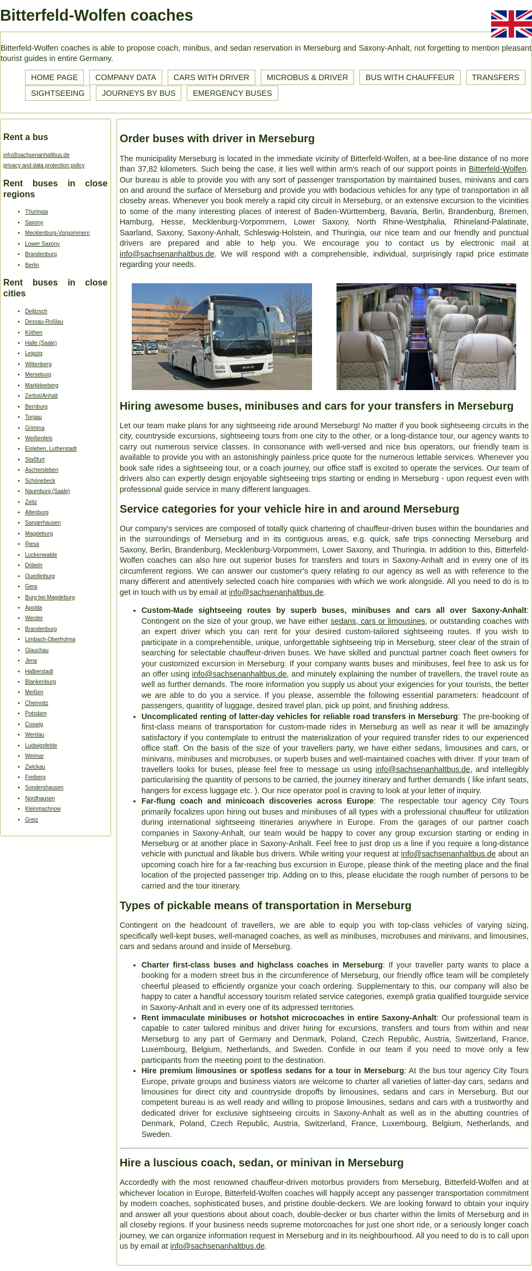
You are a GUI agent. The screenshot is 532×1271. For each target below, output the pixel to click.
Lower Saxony (42, 244)
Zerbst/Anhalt (41, 396)
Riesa (32, 544)
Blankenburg (40, 682)
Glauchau (36, 650)
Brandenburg (41, 254)
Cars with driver (211, 77)
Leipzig (33, 353)
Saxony (34, 223)
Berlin (32, 265)
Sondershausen (44, 787)
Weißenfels (38, 438)
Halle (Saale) (41, 343)
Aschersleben (41, 470)
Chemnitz (36, 703)
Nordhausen (40, 798)
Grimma (35, 428)
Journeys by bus (138, 93)
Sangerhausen (43, 523)
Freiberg (35, 777)
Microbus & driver (307, 77)
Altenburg (36, 512)
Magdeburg (39, 534)
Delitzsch (36, 311)
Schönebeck (40, 481)
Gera (31, 586)
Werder (34, 618)
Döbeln (33, 565)
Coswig (34, 724)
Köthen (33, 333)
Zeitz (31, 502)
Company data (125, 77)
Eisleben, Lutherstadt (51, 449)
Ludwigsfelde (41, 746)
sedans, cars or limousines (378, 621)
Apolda (33, 608)
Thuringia (36, 212)
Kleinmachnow (43, 809)
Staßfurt (35, 460)
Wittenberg (38, 364)
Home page (54, 77)
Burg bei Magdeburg (50, 597)
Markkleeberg (41, 385)
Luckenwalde (41, 555)
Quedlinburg (40, 576)
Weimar (34, 756)
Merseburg (38, 375)
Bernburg (36, 407)
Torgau (33, 417)
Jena (31, 661)
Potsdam (36, 713)
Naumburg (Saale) (47, 491)
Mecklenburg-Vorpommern (57, 233)
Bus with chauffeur (409, 77)
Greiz (31, 820)
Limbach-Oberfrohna (50, 639)
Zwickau (35, 767)
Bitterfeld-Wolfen (498, 169)
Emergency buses (232, 93)
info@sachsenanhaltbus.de (36, 155)
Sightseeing (57, 93)
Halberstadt (39, 671)
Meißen (34, 692)
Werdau (34, 735)
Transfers (495, 77)
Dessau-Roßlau (44, 322)
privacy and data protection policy (44, 165)
